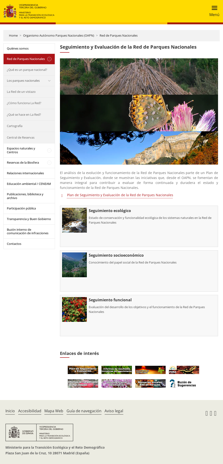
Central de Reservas (20, 137)
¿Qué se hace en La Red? (24, 114)
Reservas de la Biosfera (23, 162)
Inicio (10, 410)
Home (13, 35)
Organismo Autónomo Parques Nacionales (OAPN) (58, 35)
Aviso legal (114, 410)
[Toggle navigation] (213, 11)
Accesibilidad (29, 410)
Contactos (14, 244)
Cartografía (14, 126)
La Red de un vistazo (21, 91)
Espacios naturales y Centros (21, 150)
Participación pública (21, 208)
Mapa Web (53, 410)
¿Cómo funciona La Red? (24, 103)
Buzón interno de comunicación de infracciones (27, 231)
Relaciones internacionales (25, 173)
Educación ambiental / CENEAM (29, 184)
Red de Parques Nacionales (119, 35)
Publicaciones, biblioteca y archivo (25, 196)
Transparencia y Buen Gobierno (29, 219)
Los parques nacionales (23, 80)
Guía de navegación (84, 410)
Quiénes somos (18, 48)
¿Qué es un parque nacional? (27, 70)
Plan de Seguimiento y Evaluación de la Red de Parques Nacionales (120, 195)
